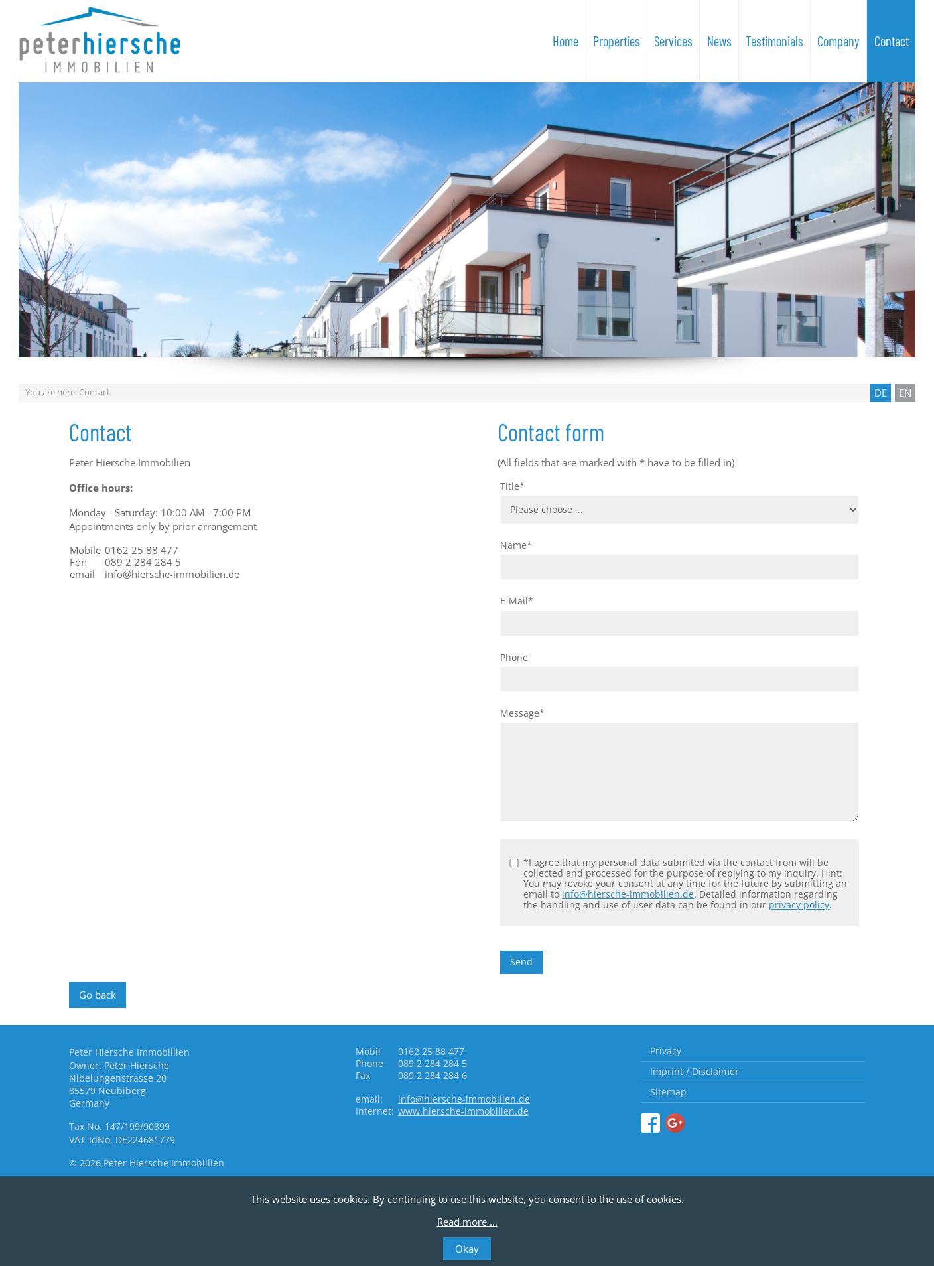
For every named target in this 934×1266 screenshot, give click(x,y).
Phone (514, 657)
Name (516, 545)
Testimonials (774, 41)
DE (880, 392)
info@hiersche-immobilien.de (628, 894)
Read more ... (467, 1221)
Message (522, 713)
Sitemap (668, 1092)
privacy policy (799, 904)
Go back (97, 994)
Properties (616, 41)
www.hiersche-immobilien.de (463, 1111)
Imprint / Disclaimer (694, 1071)
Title (512, 486)
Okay (467, 1248)
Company (838, 41)
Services (673, 41)
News (719, 41)
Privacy (665, 1050)
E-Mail (516, 601)
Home (565, 41)
